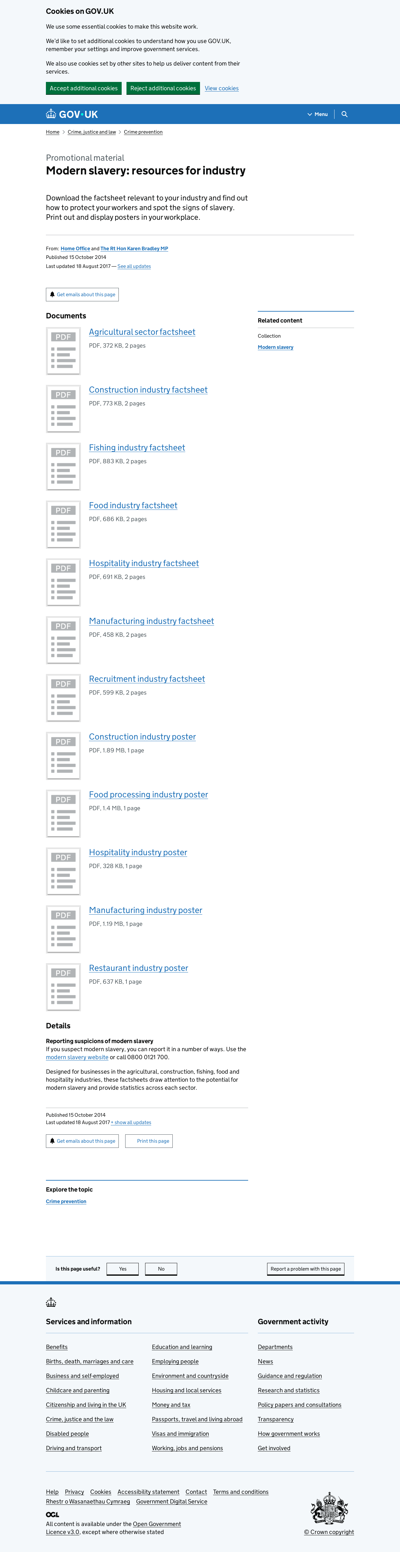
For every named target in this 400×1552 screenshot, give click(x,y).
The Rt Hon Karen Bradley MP (134, 248)
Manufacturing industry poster (145, 910)
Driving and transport (74, 1448)
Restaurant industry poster (138, 967)
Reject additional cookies (163, 88)
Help (52, 1491)
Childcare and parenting (77, 1390)
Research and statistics (289, 1390)
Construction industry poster (142, 736)
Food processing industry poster (148, 794)
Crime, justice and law (92, 132)
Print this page (153, 1141)
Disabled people (67, 1433)
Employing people (175, 1361)
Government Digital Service (171, 1501)
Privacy (74, 1491)
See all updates (134, 266)
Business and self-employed (82, 1375)
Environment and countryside (190, 1375)
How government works (289, 1433)
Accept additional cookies (84, 88)
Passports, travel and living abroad (197, 1419)
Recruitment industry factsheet (147, 678)
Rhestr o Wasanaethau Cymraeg (88, 1501)
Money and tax (171, 1404)
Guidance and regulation (290, 1375)
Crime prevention (143, 132)
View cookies (222, 88)
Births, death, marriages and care (90, 1361)
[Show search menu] (344, 114)
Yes (129, 1269)
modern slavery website (77, 1057)
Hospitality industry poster (138, 852)
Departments (275, 1347)
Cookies (100, 1491)
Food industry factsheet (133, 505)
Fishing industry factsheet (137, 447)
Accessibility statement (148, 1491)
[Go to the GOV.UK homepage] (72, 114)
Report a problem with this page (306, 1269)
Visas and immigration (180, 1433)
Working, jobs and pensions (187, 1448)
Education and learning (182, 1347)
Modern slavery (275, 347)
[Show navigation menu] (318, 114)
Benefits (57, 1347)
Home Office (75, 248)
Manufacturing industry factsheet (151, 621)
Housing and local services (187, 1390)
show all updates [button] (131, 1122)
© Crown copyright (329, 1532)
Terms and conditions (241, 1491)
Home (52, 132)
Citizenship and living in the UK (86, 1404)
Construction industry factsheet (148, 389)
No (168, 1269)
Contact (196, 1491)
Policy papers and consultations (300, 1404)
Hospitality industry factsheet (144, 563)
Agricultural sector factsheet (142, 331)
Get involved (274, 1448)
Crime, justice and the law (80, 1419)
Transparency (276, 1419)
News (265, 1361)
